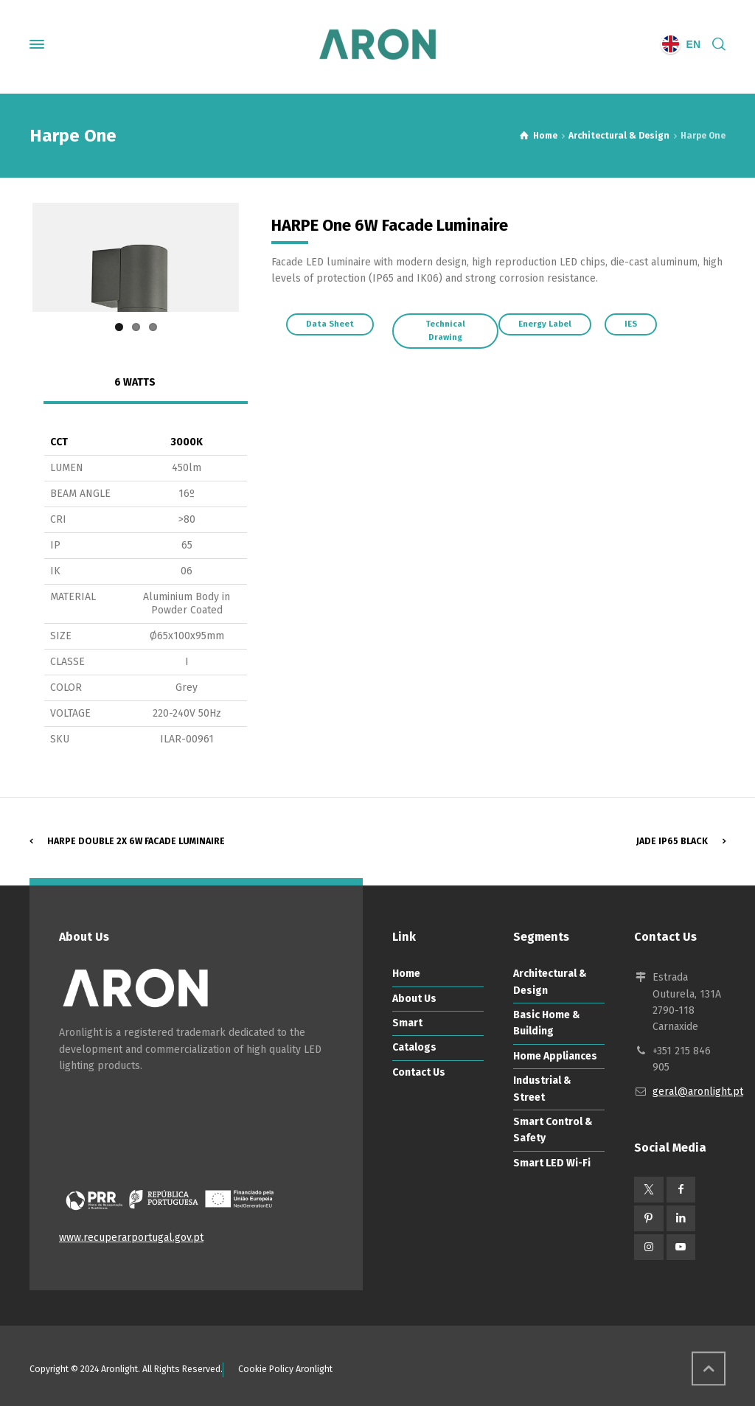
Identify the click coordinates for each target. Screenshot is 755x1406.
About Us (414, 1053)
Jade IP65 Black (672, 895)
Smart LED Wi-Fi (552, 1217)
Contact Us (418, 1127)
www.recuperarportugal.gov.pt (131, 1292)
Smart (407, 1077)
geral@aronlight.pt (698, 1146)
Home (406, 1028)
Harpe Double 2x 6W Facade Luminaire (136, 895)
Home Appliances (555, 1110)
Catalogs (414, 1102)
